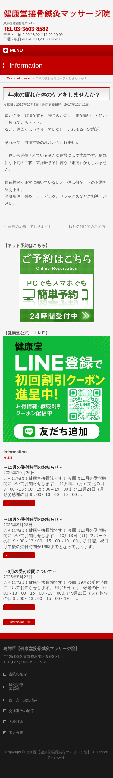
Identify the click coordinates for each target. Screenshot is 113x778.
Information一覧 (19, 622)
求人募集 (16, 732)
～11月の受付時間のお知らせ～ (33, 467)
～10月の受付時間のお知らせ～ (33, 519)
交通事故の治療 (21, 711)
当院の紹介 (18, 674)
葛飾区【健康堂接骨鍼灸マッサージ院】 (58, 752)
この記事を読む (19, 503)
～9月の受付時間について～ (29, 571)
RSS (7, 457)
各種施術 (16, 722)
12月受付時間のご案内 (89, 226)
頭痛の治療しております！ (27, 226)
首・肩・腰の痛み (23, 700)
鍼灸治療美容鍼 (16, 687)
